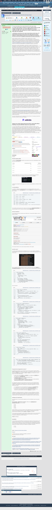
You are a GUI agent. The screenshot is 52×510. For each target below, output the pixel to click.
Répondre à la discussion (6, 456)
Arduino (14, 3)
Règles (24, 8)
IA (17, 2)
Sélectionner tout (25, 193)
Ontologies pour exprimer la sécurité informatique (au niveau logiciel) (12, 491)
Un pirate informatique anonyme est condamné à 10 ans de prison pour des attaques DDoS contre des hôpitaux (19, 482)
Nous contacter (30, 497)
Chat (19, 0)
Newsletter (23, 0)
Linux (11, 3)
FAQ (13, 0)
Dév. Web (28, 2)
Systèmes (47, 2)
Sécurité (36, 3)
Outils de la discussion (33, 22)
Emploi (27, 0)
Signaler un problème (16, 456)
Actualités (7, 457)
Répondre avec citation (33, 454)
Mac (22, 3)
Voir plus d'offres (33, 477)
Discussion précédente (18, 461)
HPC (20, 3)
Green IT (33, 3)
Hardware (17, 3)
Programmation (35, 2)
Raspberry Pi (26, 3)
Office (41, 2)
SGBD (38, 2)
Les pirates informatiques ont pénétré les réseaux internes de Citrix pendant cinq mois (15, 480)
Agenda (19, 8)
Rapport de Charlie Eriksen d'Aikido (21, 433)
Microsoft (22, 2)
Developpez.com (35, 497)
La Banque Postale (12, 476)
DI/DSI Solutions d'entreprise (9, 2)
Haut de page (39, 497)
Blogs (16, 0)
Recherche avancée (48, 8)
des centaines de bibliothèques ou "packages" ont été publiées (25, 42)
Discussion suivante (25, 461)
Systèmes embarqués (42, 3)
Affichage (39, 22)
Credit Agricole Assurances (14, 473)
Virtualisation (47, 3)
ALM (19, 2)
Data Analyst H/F (10, 472)
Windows (8, 3)
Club (38, 0)
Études (31, 0)
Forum (4, 10)
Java (25, 2)
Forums (5, 0)
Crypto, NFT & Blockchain (29, 4)
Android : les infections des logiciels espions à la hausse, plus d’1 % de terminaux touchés (15, 489)
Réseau (30, 3)
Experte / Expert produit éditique (13, 475)
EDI (31, 2)
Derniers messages (3, 8)
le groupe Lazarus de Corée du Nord (24, 110)
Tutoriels (9, 0)
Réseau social (12, 8)
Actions (7, 8)
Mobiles (44, 2)
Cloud (15, 2)
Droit (35, 0)
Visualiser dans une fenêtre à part (34, 193)
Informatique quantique (22, 4)
